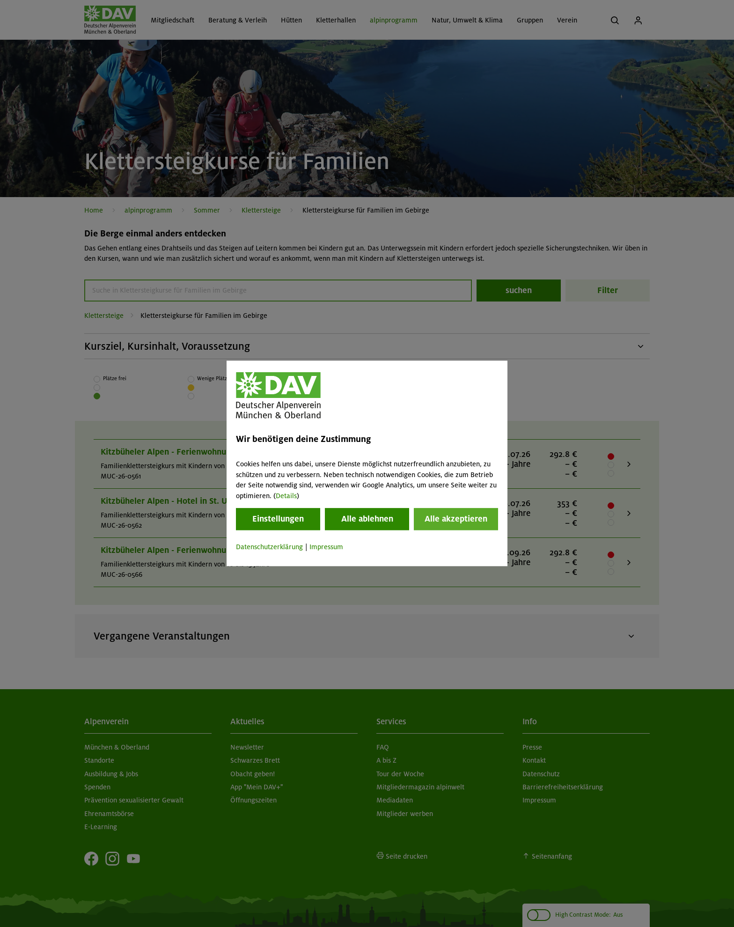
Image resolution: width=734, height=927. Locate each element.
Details (286, 496)
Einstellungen (278, 519)
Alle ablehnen (367, 519)
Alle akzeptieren (456, 519)
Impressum (326, 547)
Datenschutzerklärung (269, 547)
